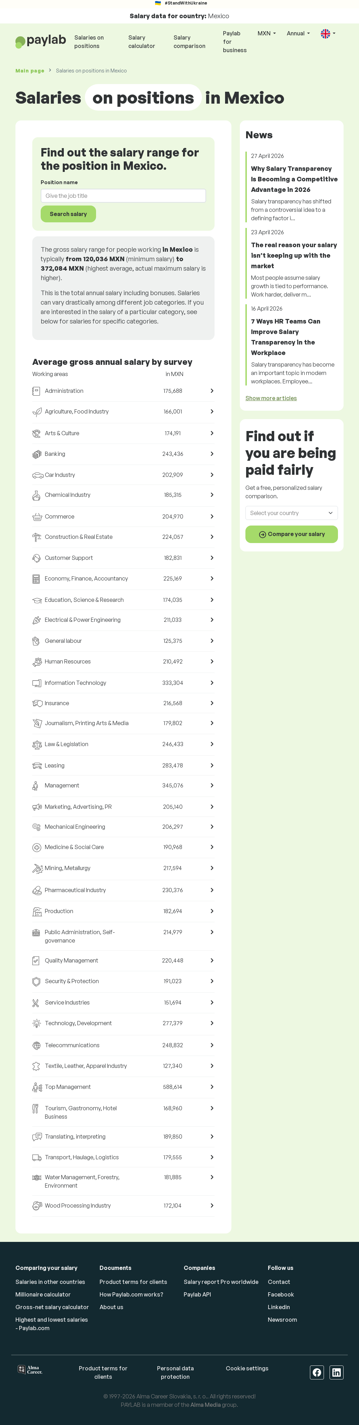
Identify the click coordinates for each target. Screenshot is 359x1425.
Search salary (68, 213)
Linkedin (279, 1307)
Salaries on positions (89, 41)
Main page (29, 71)
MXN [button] (265, 33)
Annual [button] (296, 33)
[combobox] (119, 196)
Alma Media (205, 1404)
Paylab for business (235, 42)
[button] (328, 33)
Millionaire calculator (43, 1294)
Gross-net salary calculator (52, 1307)
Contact (279, 1281)
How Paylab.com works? (131, 1294)
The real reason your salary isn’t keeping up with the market (294, 255)
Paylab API (197, 1294)
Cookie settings (247, 1368)
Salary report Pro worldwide (221, 1281)
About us (111, 1307)
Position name (59, 182)
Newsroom (282, 1319)
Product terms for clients (133, 1281)
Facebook (281, 1294)
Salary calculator (141, 41)
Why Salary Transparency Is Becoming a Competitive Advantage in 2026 (294, 179)
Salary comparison (189, 41)
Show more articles (271, 398)
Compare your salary (291, 534)
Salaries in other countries (50, 1281)
